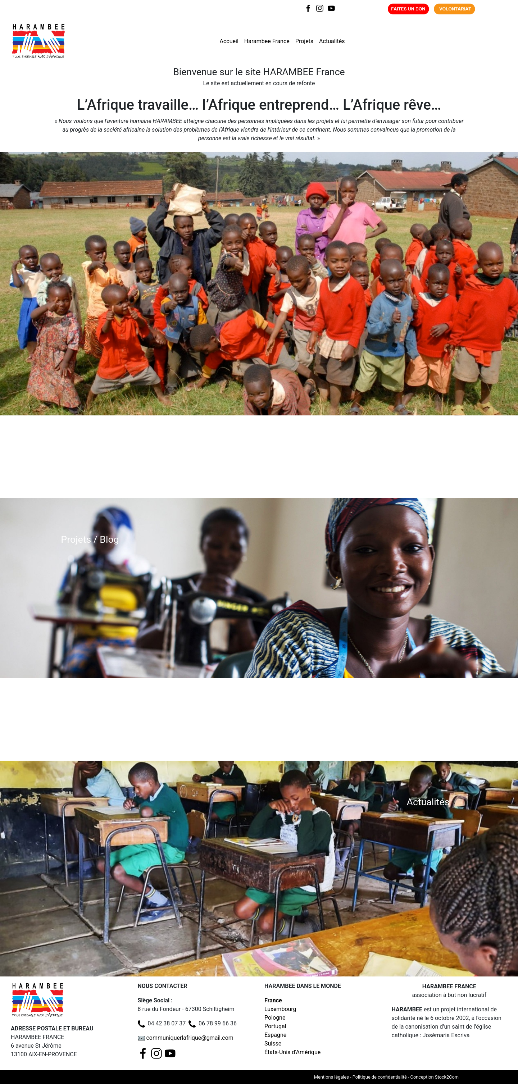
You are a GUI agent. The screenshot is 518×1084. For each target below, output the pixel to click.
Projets (304, 41)
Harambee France (267, 41)
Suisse (272, 1043)
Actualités (332, 41)
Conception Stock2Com (434, 1077)
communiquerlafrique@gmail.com (189, 1037)
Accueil (229, 41)
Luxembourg (280, 1009)
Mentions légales (331, 1077)
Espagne (275, 1034)
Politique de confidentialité (380, 1077)
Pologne (274, 1017)
